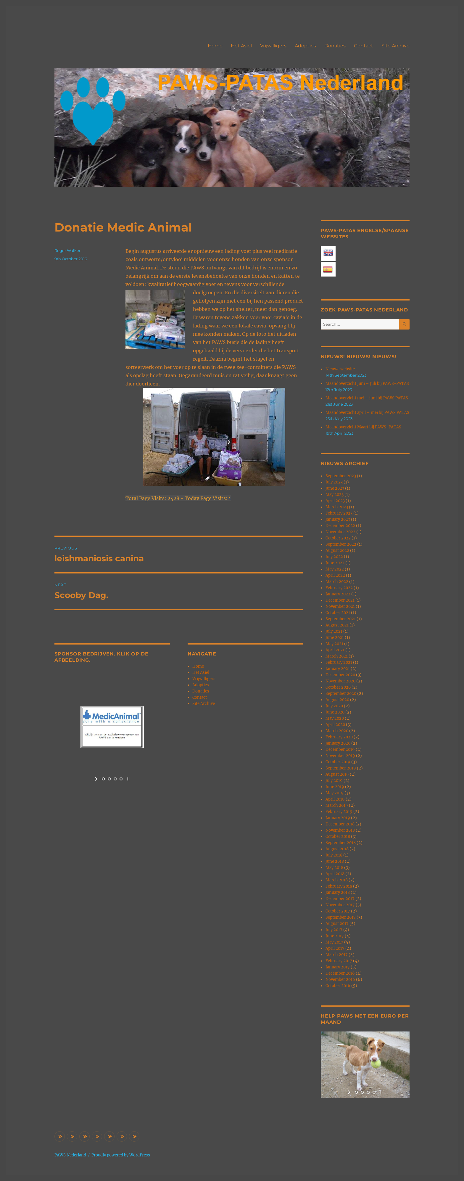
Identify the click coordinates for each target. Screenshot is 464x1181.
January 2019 (338, 817)
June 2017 (335, 936)
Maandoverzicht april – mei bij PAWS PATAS (367, 412)
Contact (363, 46)
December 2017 (340, 898)
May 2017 (334, 942)
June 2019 (335, 786)
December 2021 (340, 600)
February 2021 (339, 662)
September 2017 (341, 917)
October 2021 (338, 612)
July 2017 (334, 929)
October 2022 (338, 538)
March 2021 (337, 656)
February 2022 (339, 587)
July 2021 (334, 631)
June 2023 (335, 488)
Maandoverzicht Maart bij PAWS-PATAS (363, 427)
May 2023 (335, 494)
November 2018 (340, 830)
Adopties (305, 46)
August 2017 (337, 923)
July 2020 (334, 705)
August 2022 (337, 550)
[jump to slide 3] (115, 779)
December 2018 (340, 824)
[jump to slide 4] (121, 779)
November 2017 (340, 904)
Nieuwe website (340, 369)
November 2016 (340, 979)
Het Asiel (241, 46)
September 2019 (341, 768)
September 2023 (341, 475)
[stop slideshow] (127, 779)
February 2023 (339, 513)
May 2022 (335, 569)
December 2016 (340, 973)
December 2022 (340, 525)
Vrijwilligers (273, 46)
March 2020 (337, 730)
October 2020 (338, 687)
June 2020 (335, 712)
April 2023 (335, 500)
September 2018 (341, 842)
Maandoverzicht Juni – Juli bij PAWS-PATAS (367, 383)
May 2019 (335, 793)
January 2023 (338, 519)
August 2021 (337, 625)
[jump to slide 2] (109, 779)
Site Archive (395, 46)
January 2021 (338, 668)
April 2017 (335, 948)
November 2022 (340, 531)
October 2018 (338, 836)
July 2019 (334, 780)
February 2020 (339, 737)
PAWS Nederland (70, 1155)
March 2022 (337, 581)
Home (215, 46)
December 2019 (340, 749)
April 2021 (335, 650)
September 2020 (341, 693)
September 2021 (341, 618)
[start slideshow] (96, 779)
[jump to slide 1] (103, 779)
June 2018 (335, 861)
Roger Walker (67, 250)
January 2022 (338, 594)
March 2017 (337, 954)
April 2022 (335, 575)
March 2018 (337, 880)
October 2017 (338, 911)
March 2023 (337, 507)
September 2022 (341, 544)
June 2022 (335, 562)
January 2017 (338, 967)
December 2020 (340, 674)
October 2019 (338, 761)
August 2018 (337, 848)
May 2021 (334, 643)
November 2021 (340, 606)
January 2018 (338, 892)
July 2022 (334, 556)
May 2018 (334, 867)
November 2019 (340, 755)
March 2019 (337, 805)
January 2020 (338, 743)
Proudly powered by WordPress (120, 1155)
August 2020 (337, 699)
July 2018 (334, 855)
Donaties (335, 46)
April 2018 (335, 873)
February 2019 (339, 811)
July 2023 (334, 482)
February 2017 (339, 960)
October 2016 (338, 985)
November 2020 (340, 681)
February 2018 (339, 886)
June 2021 (335, 637)
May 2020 (335, 718)
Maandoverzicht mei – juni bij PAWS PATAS (367, 398)
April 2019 (335, 799)
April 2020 (335, 724)
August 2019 (337, 774)
